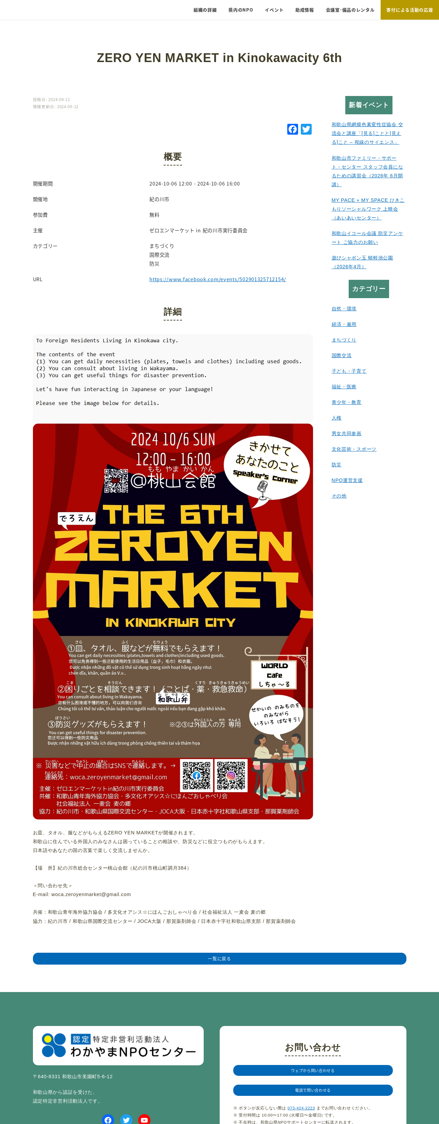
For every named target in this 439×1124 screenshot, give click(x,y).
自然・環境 (344, 308)
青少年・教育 (347, 402)
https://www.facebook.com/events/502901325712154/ (217, 279)
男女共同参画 (347, 433)
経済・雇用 (344, 324)
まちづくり (344, 340)
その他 (339, 496)
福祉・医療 (344, 386)
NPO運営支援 (347, 480)
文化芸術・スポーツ (354, 449)
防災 (337, 464)
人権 (337, 418)
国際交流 (342, 355)
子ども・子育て (349, 371)
